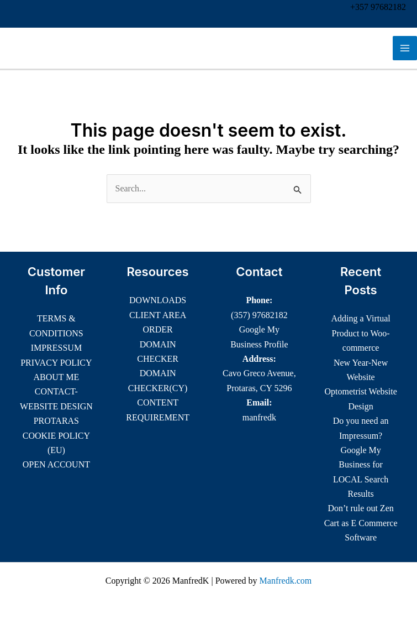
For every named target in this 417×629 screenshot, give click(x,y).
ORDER (158, 329)
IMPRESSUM (56, 347)
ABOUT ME (56, 377)
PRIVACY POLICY (56, 362)
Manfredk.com (286, 580)
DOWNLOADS (157, 300)
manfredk (259, 417)
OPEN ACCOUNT (56, 464)
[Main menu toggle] (405, 48)
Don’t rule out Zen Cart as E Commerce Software (361, 522)
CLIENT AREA (157, 315)
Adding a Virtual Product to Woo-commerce (360, 333)
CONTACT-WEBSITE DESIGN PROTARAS (56, 406)
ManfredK (46, 48)
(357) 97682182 (259, 315)
